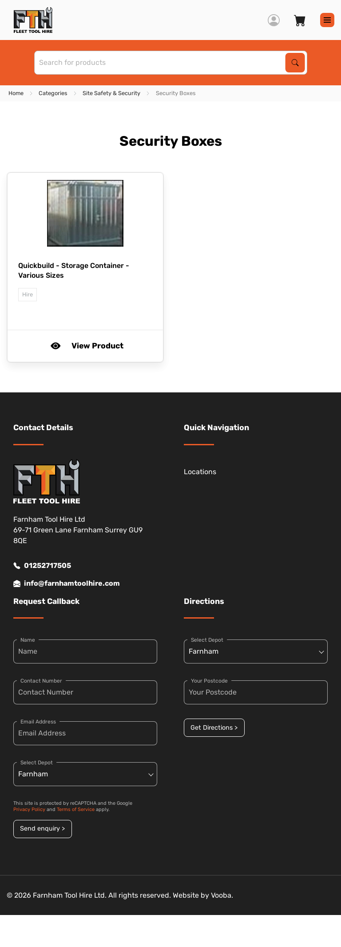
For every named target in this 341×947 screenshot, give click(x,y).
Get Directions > (214, 727)
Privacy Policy (29, 809)
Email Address (38, 722)
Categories (53, 93)
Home (16, 93)
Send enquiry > (42, 828)
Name (27, 640)
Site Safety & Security (111, 93)
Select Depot (36, 762)
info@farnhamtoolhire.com (66, 583)
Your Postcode (209, 681)
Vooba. (222, 895)
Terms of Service (76, 809)
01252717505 (42, 565)
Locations (200, 472)
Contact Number (41, 681)
